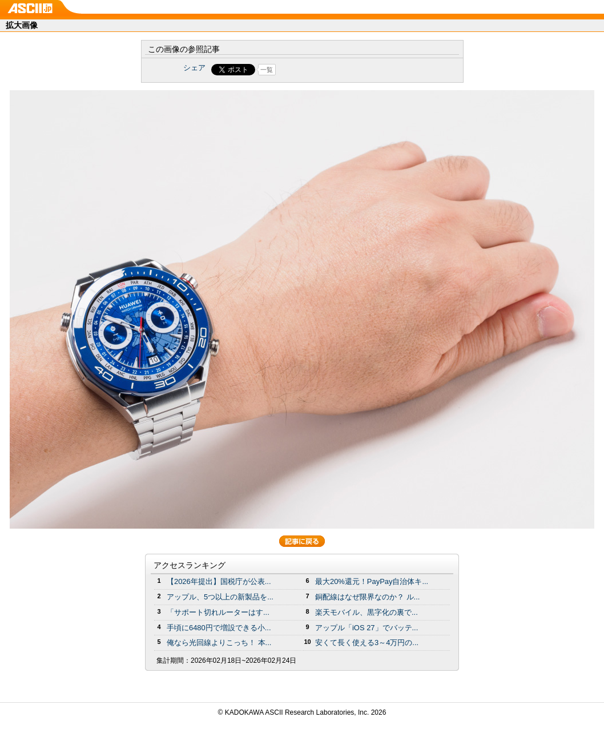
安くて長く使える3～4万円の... (366, 642)
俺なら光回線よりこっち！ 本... (219, 642)
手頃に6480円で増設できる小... (219, 627)
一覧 (266, 69)
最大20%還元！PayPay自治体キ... (371, 581)
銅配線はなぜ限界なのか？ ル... (367, 597)
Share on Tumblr (344, 69)
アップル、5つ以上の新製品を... (220, 597)
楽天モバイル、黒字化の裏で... (366, 612)
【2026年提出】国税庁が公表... (219, 581)
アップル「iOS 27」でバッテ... (366, 627)
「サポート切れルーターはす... (218, 612)
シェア (194, 67)
